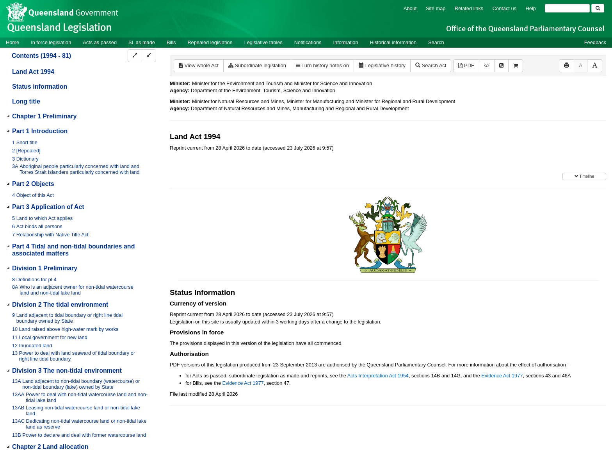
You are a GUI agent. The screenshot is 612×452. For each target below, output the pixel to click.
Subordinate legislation (257, 65)
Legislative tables (263, 42)
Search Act (430, 65)
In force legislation (51, 42)
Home (12, 42)
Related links (469, 8)
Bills (171, 42)
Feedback (595, 42)
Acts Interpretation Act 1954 (378, 376)
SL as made (141, 42)
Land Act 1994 (33, 71)
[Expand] (135, 55)
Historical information (393, 42)
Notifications (308, 42)
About (410, 8)
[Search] (567, 8)
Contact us (504, 8)
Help (531, 8)
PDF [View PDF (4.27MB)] (466, 65)
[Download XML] (487, 65)
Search (436, 42)
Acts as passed (100, 42)
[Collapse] (149, 55)
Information (345, 42)
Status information (39, 86)
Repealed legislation (209, 42)
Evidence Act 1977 (502, 376)
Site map (436, 8)
